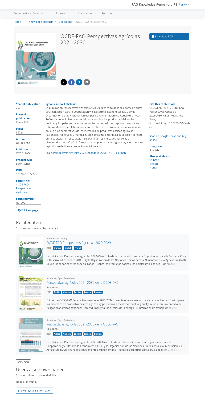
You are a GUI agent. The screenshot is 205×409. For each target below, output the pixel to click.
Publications (64, 22)
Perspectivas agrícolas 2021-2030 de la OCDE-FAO (82, 282)
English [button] (182, 4)
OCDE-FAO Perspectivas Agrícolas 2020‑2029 (78, 243)
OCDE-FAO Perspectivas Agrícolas (23, 188)
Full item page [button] (28, 210)
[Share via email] (87, 82)
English (153, 163)
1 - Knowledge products (39, 22)
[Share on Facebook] (71, 82)
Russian (98, 292)
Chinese (154, 160)
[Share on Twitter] (64, 82)
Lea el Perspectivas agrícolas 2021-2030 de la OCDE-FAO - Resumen (86, 153)
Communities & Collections (30, 13)
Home (17, 22)
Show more (23, 361)
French (153, 167)
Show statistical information (34, 390)
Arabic (57, 292)
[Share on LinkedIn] (79, 82)
